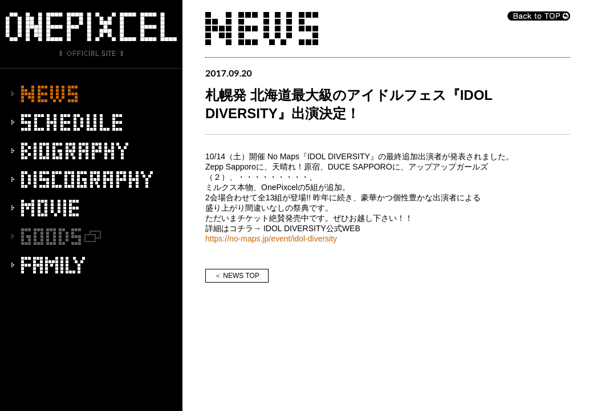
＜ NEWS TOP (236, 276)
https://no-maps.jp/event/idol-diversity (271, 238)
